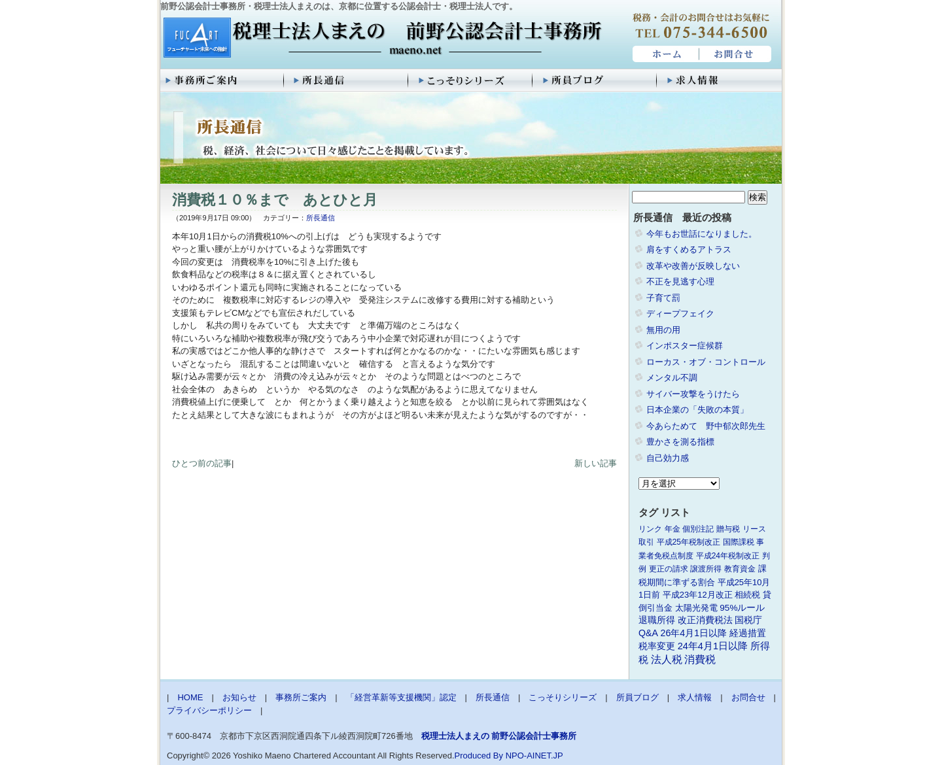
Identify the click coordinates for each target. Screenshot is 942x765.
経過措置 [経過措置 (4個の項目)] (747, 633)
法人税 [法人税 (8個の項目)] (666, 659)
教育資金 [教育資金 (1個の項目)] (740, 568)
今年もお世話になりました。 (701, 234)
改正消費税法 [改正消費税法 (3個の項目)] (705, 620)
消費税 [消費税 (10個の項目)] (700, 659)
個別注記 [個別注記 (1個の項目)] (698, 529)
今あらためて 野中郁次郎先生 (705, 426)
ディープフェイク (680, 313)
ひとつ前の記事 (202, 463)
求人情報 (719, 80)
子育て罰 (663, 298)
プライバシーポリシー (209, 710)
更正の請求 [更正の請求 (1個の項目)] (668, 568)
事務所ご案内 (222, 80)
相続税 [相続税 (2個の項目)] (747, 595)
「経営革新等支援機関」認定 (401, 697)
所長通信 (347, 80)
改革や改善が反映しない (693, 266)
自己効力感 (667, 458)
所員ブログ (595, 80)
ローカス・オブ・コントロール (705, 362)
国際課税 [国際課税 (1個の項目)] (738, 542)
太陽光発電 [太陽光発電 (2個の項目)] (696, 608)
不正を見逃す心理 (680, 281)
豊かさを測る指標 (680, 442)
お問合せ (736, 54)
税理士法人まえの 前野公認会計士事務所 (381, 38)
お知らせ (239, 697)
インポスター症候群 (684, 345)
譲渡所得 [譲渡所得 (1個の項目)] (706, 568)
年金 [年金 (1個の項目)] (672, 529)
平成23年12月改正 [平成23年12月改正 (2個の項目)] (698, 595)
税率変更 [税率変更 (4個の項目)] (656, 646)
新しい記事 (595, 463)
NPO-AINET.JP (534, 755)
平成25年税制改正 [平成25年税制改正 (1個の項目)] (688, 542)
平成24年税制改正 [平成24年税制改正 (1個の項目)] (727, 555)
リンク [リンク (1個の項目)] (650, 529)
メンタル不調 (671, 377)
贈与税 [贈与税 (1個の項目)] (728, 529)
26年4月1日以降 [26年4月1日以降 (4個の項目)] (694, 633)
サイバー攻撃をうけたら (693, 394)
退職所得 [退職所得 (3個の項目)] (656, 620)
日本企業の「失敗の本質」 (697, 410)
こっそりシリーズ (471, 80)
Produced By (479, 755)
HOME (664, 54)
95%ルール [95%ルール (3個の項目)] (742, 608)
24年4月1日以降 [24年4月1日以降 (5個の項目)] (713, 646)
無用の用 (663, 330)
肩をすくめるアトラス (688, 249)
